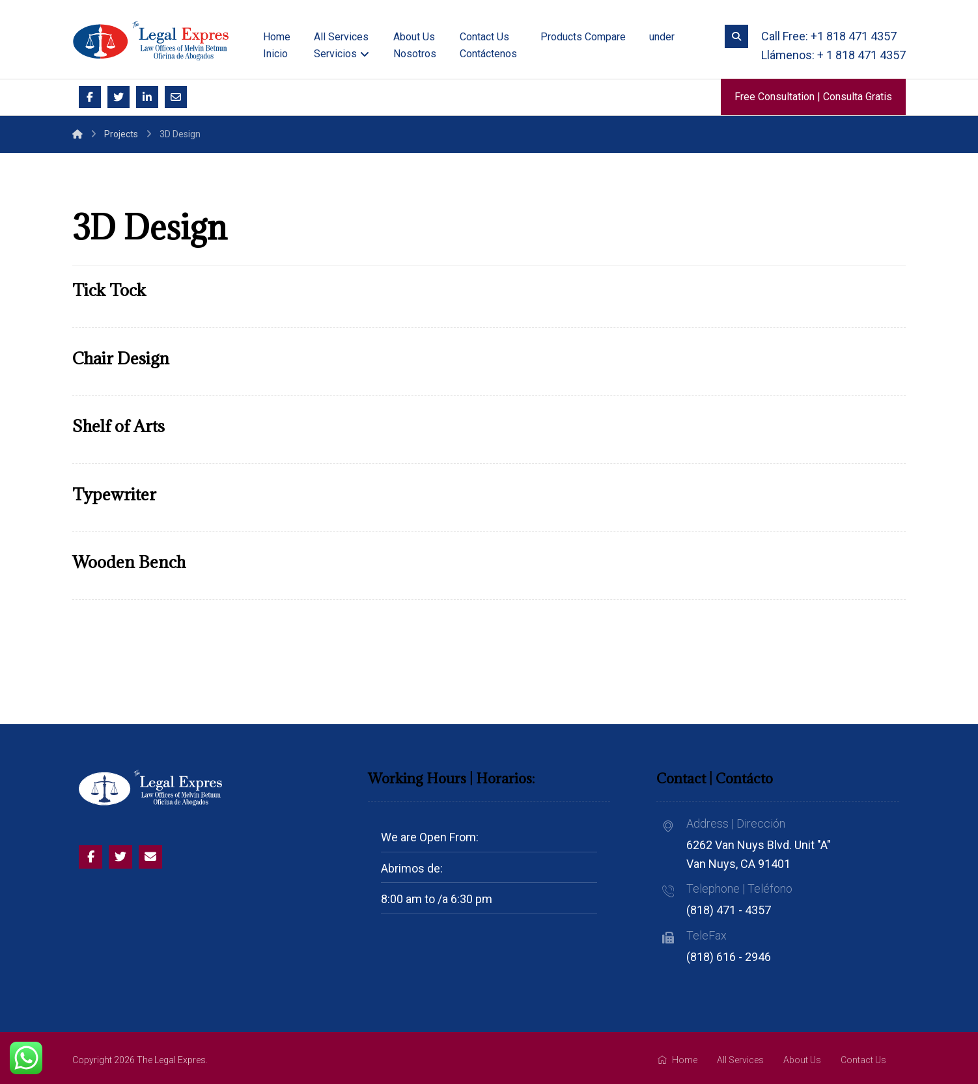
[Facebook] (90, 97)
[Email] (176, 97)
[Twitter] (118, 97)
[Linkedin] (147, 97)
